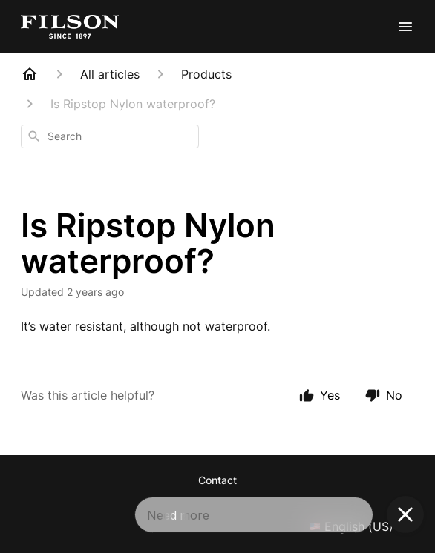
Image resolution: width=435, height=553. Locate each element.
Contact (217, 480)
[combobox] (110, 136)
